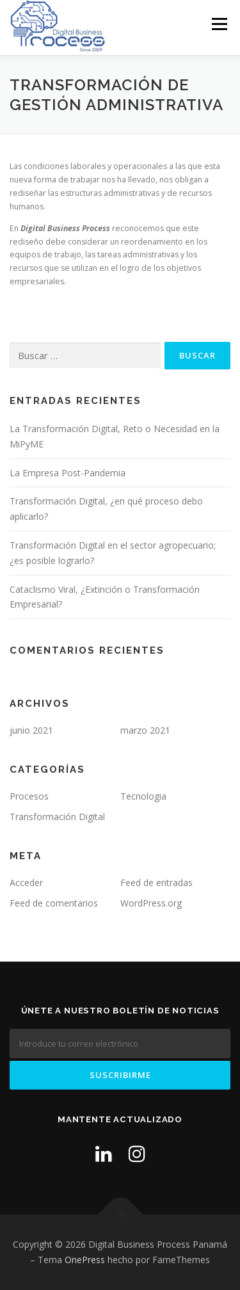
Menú (218, 24)
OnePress (85, 1260)
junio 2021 (31, 730)
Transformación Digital (57, 816)
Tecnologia (143, 796)
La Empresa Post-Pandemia (67, 473)
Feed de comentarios (54, 903)
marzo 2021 (145, 730)
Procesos (29, 796)
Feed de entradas (156, 882)
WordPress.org (151, 903)
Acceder (26, 882)
